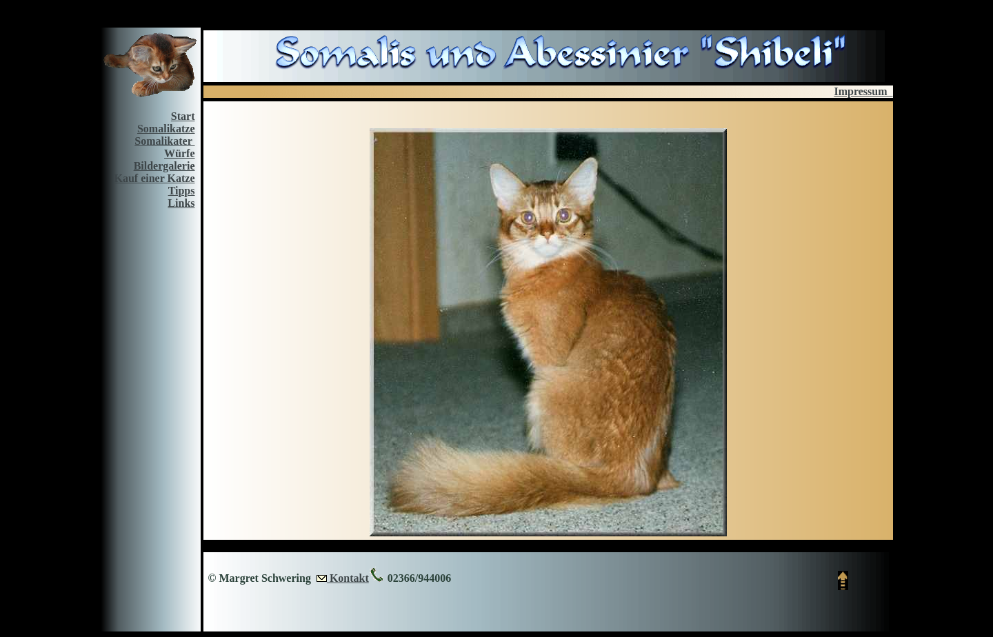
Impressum (863, 91)
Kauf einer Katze (154, 178)
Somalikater (164, 141)
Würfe (179, 153)
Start (183, 116)
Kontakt (348, 578)
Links (181, 203)
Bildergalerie (164, 166)
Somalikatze (166, 128)
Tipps (181, 190)
